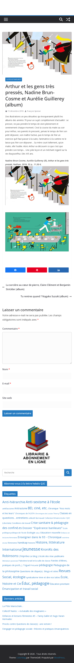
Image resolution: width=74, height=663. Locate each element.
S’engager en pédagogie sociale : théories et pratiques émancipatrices (35, 628)
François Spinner (34, 111)
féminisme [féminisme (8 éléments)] (12, 543)
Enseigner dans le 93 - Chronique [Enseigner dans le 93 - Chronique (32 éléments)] (40, 537)
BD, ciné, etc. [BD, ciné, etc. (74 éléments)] (38, 508)
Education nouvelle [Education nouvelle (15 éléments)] (50, 532)
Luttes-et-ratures (13, 79)
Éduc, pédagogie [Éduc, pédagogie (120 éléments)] (35, 583)
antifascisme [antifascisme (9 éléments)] (8, 508)
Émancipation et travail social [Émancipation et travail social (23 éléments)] (20, 589)
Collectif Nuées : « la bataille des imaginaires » (24, 611)
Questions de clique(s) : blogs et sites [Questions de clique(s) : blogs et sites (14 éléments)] (39, 571)
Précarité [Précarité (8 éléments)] (34, 565)
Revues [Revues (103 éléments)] (64, 570)
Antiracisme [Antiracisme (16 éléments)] (20, 508)
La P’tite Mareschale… (12, 606)
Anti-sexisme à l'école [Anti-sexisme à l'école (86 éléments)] (43, 501)
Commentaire (11, 328)
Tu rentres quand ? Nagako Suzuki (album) (46, 296)
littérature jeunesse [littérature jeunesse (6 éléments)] (10, 561)
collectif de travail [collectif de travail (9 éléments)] (36, 518)
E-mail (6, 383)
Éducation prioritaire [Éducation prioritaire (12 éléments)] (59, 583)
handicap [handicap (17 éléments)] (23, 542)
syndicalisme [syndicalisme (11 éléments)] (32, 577)
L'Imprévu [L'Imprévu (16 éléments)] (24, 556)
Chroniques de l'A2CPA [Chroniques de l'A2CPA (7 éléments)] (25, 513)
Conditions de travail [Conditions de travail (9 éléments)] (21, 523)
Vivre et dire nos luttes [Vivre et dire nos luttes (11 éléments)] (49, 577)
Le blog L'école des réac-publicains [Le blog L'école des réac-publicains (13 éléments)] (47, 556)
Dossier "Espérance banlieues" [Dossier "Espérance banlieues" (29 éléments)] (42, 528)
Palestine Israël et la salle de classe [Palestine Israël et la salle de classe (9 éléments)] (34, 560)
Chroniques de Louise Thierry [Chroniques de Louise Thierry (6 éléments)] (47, 513)
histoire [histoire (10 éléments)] (31, 542)
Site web (7, 398)
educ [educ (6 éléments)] (38, 533)
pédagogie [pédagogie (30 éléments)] (46, 565)
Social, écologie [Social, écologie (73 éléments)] (14, 577)
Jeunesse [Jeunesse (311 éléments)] (31, 549)
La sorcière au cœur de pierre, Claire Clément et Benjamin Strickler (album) (36, 287)
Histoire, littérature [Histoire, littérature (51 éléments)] (50, 542)
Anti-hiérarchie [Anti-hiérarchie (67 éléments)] (13, 502)
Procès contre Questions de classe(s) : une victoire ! (27, 624)
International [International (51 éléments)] (12, 549)
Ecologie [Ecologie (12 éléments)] (31, 532)
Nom (6, 369)
